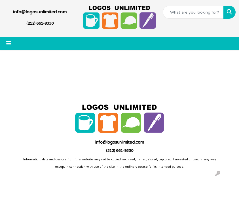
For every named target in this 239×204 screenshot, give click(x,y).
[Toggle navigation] (9, 43)
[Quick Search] (193, 12)
